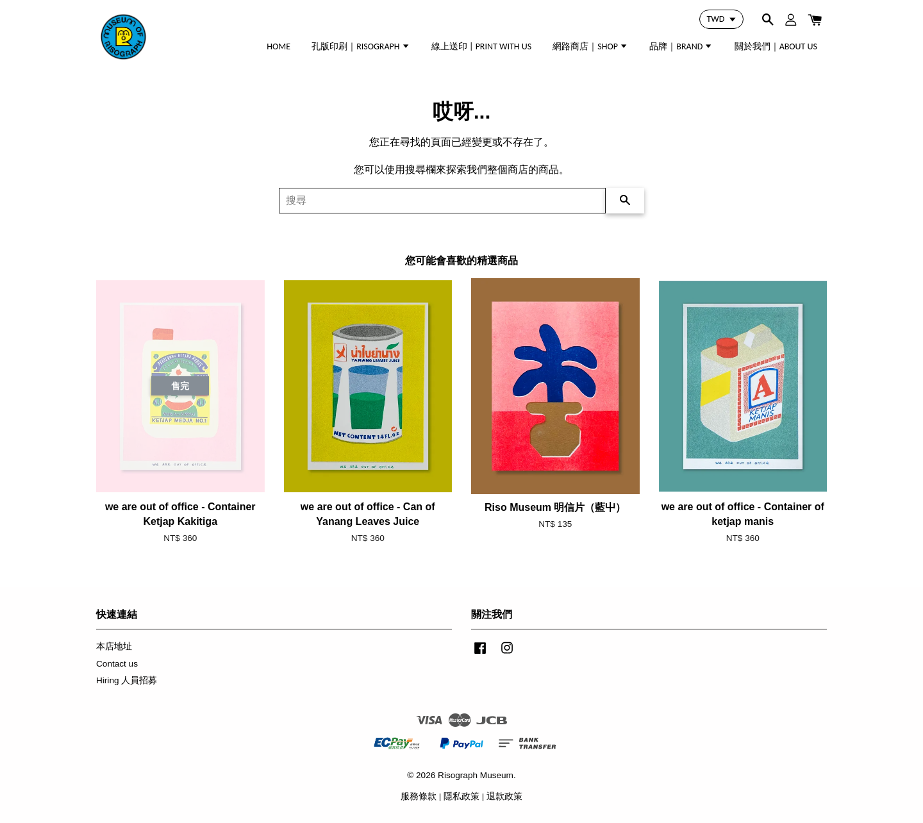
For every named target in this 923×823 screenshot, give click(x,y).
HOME (278, 46)
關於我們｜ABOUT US (776, 46)
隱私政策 (461, 796)
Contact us (117, 664)
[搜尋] (442, 200)
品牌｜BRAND (681, 46)
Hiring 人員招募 (126, 680)
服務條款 (419, 796)
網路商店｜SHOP (590, 46)
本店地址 (114, 646)
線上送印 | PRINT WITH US (481, 46)
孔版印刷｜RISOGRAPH (361, 46)
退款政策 (504, 796)
